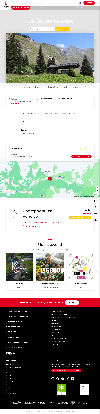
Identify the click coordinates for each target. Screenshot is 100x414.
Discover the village (81, 217)
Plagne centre (10, 382)
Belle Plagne (9, 388)
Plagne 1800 (9, 376)
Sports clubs (12, 337)
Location (65, 87)
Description (39, 87)
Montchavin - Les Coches (13, 367)
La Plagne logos (56, 326)
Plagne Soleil (9, 385)
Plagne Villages (10, 391)
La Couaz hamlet (93, 8)
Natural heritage (71, 8)
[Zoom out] (97, 190)
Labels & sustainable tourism (60, 338)
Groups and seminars (57, 344)
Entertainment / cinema (34, 227)
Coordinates (26, 87)
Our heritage (60, 8)
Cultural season (80, 284)
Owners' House (56, 332)
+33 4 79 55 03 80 (44, 99)
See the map (15, 103)
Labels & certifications (17, 342)
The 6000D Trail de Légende (50, 284)
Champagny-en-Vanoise (13, 370)
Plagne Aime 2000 (11, 393)
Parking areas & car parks (46, 222)
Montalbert (9, 373)
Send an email (65, 99)
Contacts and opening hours (67, 371)
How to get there (82, 157)
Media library (55, 323)
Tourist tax (54, 320)
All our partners (14, 347)
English (80, 3)
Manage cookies (70, 411)
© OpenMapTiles (75, 196)
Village (75, 87)
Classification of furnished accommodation (64, 317)
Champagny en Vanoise (83, 149)
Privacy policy (40, 411)
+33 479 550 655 (85, 213)
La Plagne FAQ (13, 332)
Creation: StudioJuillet (55, 411)
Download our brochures (18, 316)
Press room (54, 335)
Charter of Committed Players (60, 341)
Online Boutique (14, 321)
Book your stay (21, 8)
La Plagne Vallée (10, 364)
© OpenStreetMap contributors (87, 196)
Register (72, 302)
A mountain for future (17, 311)
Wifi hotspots (55, 329)
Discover (51, 8)
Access (27, 222)
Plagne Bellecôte (11, 379)
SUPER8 (19, 284)
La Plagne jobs (13, 327)
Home (43, 8)
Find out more (62, 29)
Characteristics (53, 87)
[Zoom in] (97, 187)
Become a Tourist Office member (61, 314)
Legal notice (28, 411)
